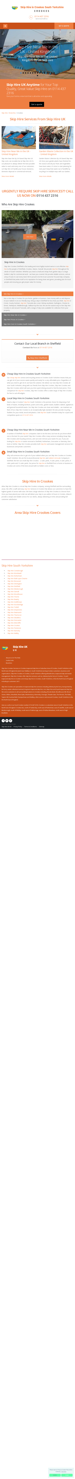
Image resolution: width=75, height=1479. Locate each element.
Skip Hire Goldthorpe (15, 602)
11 (44, 73)
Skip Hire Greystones (15, 610)
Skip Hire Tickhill (13, 607)
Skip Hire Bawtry (13, 599)
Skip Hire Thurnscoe (14, 615)
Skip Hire (5, 113)
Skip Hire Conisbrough (15, 571)
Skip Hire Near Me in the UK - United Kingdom (37, 49)
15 (54, 73)
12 (47, 73)
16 (37, 75)
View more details (8, 176)
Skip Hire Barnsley (14, 631)
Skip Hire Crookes (14, 625)
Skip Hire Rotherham (15, 576)
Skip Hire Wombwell (14, 573)
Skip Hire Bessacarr (14, 581)
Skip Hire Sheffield (37, 358)
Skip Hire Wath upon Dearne (17, 578)
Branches (12, 113)
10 (42, 73)
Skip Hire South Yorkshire (17, 565)
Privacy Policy (18, 727)
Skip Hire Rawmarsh (14, 612)
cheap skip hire (15, 378)
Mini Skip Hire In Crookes (14, 294)
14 (51, 73)
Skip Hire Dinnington (15, 584)
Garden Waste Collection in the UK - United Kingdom (56, 153)
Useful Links (10, 660)
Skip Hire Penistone (14, 628)
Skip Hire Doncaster (14, 620)
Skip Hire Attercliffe (14, 623)
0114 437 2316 (41, 16)
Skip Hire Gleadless (14, 618)
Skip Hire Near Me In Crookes (15, 315)
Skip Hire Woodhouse (15, 594)
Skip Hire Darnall (13, 591)
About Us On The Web (13, 658)
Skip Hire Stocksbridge (15, 605)
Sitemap (41, 727)
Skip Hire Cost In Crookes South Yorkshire (20, 324)
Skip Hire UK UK (6, 727)
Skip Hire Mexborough (15, 589)
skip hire (55, 269)
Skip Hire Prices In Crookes (14, 319)
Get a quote (64, 26)
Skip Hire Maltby (13, 633)
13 (49, 73)
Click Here (29, 237)
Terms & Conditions (30, 727)
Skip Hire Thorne (13, 597)
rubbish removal (54, 458)
